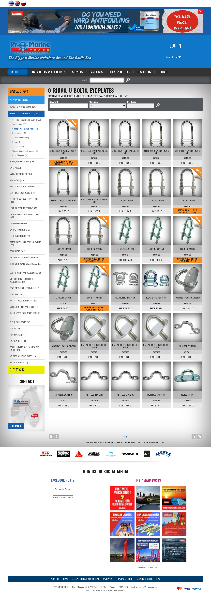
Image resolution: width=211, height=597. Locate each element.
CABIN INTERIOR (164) (19, 223)
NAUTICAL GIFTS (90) (18, 340)
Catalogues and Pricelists (48, 72)
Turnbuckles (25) (19, 124)
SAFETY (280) (15, 167)
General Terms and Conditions (85, 578)
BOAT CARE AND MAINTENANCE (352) (24, 288)
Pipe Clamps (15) (19, 133)
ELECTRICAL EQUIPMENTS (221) (22, 192)
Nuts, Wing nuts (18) (20, 155)
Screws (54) (17, 142)
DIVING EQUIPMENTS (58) (20, 322)
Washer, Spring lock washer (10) (25, 150)
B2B (158, 578)
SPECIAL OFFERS (19, 91)
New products (19, 100)
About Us (55, 578)
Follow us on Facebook (63, 497)
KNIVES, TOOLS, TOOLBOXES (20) (23, 300)
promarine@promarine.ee (146, 587)
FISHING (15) (15, 328)
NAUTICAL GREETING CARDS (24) (23, 356)
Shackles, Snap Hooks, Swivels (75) (26, 119)
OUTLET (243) (17, 369)
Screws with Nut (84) (20, 137)
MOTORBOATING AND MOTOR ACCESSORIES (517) (21, 280)
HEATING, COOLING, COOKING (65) (23, 208)
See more (16, 426)
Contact (163, 72)
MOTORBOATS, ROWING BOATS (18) (24, 257)
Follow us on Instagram (148, 568)
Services (77, 72)
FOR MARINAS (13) (17, 334)
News (65, 578)
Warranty (107, 578)
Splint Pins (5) (18, 146)
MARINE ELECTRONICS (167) (21, 174)
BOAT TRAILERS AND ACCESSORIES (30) (26, 272)
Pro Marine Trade (62, 489)
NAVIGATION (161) (17, 180)
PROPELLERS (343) (17, 251)
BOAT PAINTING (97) (18, 294)
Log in (175, 45)
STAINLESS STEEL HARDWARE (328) (24, 113)
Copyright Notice (145, 578)
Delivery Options (119, 72)
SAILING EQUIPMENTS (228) (21, 229)
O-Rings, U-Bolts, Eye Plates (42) (25, 128)
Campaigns (96, 72)
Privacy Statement (124, 578)
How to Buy (144, 72)
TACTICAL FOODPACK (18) (20, 362)
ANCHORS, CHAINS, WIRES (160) (23, 107)
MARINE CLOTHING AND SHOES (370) (24, 306)
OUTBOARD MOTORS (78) (20, 235)
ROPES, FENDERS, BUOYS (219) (22, 161)
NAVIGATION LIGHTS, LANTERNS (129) (25, 186)
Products (16, 72)
